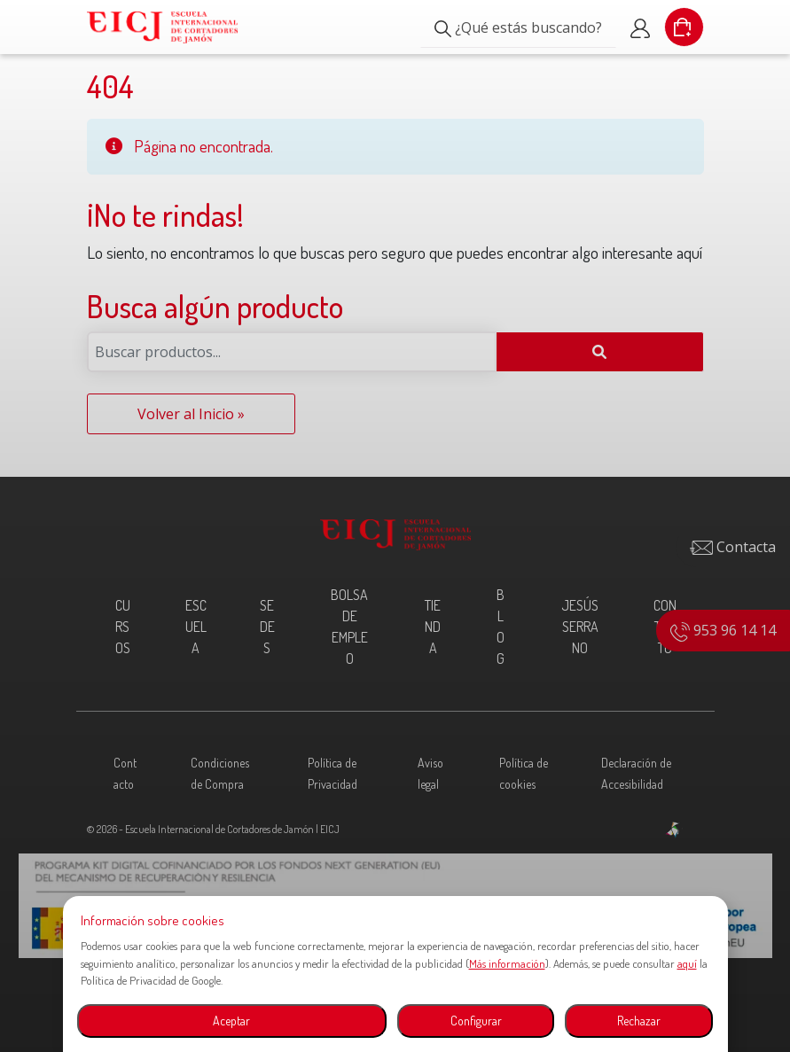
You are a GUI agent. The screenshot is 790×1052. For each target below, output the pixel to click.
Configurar (476, 1020)
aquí (687, 963)
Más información (507, 963)
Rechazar (639, 1020)
